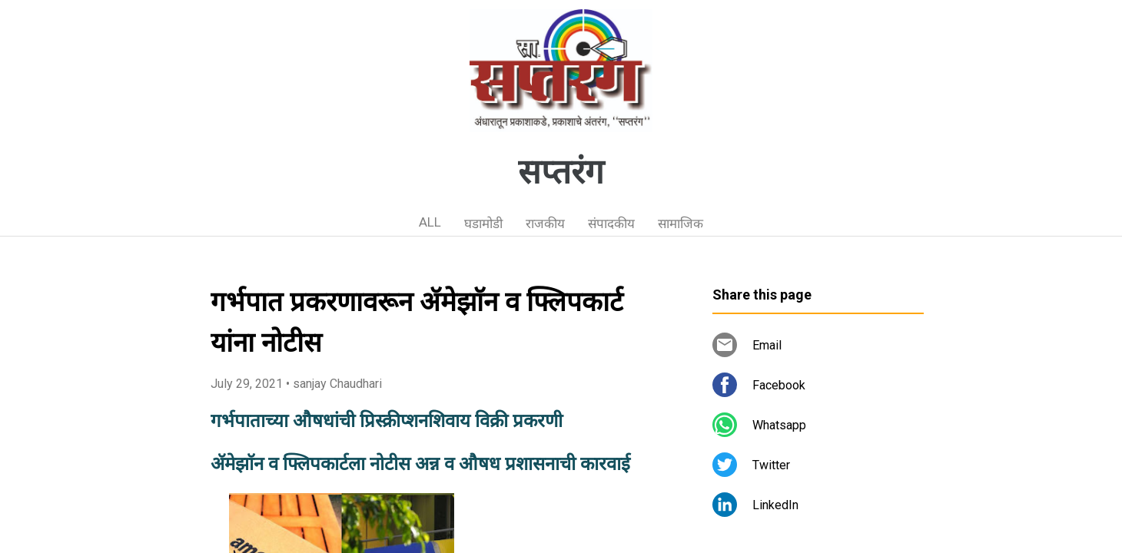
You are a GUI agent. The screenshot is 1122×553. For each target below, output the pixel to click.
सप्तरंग (561, 172)
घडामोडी (483, 223)
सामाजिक (680, 223)
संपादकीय (611, 223)
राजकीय (545, 223)
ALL (430, 222)
